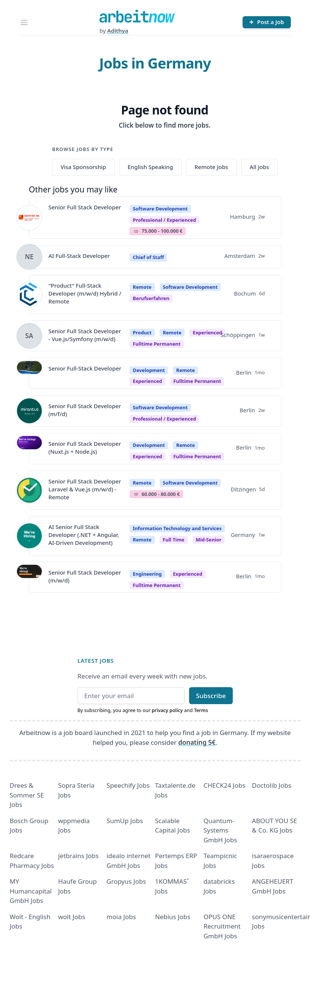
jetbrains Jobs (78, 855)
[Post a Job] (267, 22)
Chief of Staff (148, 257)
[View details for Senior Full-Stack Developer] (29, 373)
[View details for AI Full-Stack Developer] (29, 257)
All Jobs (259, 167)
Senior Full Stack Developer (85, 207)
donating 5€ (196, 742)
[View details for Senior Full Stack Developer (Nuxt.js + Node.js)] (29, 448)
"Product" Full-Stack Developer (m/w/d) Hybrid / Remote (85, 293)
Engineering (147, 573)
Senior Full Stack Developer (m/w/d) (85, 576)
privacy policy (167, 710)
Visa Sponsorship (83, 167)
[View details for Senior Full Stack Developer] (29, 217)
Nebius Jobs (173, 916)
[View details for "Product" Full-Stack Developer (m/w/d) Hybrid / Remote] (29, 294)
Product (142, 332)
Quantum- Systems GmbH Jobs (220, 830)
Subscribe (211, 695)
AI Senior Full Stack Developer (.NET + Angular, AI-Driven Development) (84, 535)
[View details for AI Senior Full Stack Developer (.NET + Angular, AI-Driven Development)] (29, 536)
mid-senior (208, 539)
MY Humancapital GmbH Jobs (31, 891)
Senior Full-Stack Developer (85, 368)
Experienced (207, 332)
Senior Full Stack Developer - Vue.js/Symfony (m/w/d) (85, 335)
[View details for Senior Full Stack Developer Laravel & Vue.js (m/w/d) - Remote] (29, 490)
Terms (201, 710)
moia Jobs (121, 916)
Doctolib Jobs (271, 785)
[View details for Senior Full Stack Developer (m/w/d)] (29, 577)
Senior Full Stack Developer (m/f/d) (85, 410)
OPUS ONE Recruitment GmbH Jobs (222, 926)
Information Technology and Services (177, 528)
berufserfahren (151, 298)
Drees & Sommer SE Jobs (27, 795)
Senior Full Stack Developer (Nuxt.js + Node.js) (85, 447)
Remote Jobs (211, 167)
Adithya (117, 30)
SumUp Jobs (125, 820)
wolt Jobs (71, 916)
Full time (173, 539)
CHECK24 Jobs (224, 785)
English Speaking (150, 167)
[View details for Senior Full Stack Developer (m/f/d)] (29, 411)
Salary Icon (136, 231)
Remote (142, 287)
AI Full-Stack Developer (79, 255)
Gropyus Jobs (126, 881)
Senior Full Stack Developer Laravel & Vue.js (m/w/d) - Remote (85, 489)
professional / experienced (164, 220)
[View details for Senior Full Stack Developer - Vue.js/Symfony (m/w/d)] (29, 336)
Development (149, 370)
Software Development (160, 208)
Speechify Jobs (128, 785)
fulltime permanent (157, 343)
